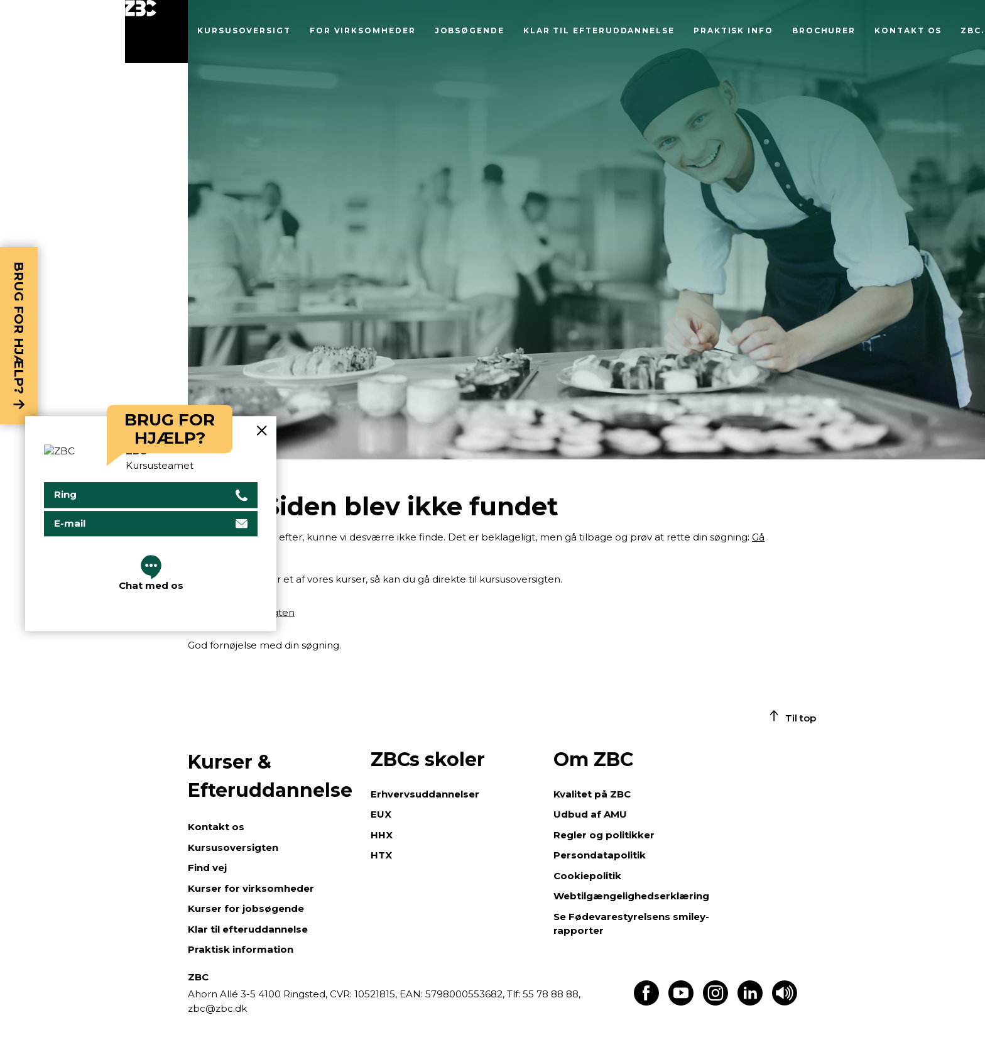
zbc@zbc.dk (217, 1008)
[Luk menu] (156, 31)
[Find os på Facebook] (646, 1002)
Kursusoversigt (244, 30)
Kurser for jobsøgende (246, 908)
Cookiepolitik (587, 876)
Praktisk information (240, 949)
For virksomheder (363, 30)
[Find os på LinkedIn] (750, 1002)
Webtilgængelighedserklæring (631, 896)
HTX (381, 855)
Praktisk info (733, 30)
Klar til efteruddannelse (599, 30)
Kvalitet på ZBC (592, 794)
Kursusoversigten (233, 847)
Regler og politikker (604, 835)
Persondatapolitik (599, 855)
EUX (381, 814)
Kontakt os (908, 30)
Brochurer (824, 30)
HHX (382, 835)
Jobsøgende (469, 30)
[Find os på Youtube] (681, 1002)
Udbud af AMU (590, 814)
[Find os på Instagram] (715, 1002)
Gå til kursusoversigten (241, 612)
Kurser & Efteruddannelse (270, 776)
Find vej (207, 868)
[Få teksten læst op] (784, 1002)
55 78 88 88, (550, 994)
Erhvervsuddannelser (425, 794)
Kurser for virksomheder (251, 888)
